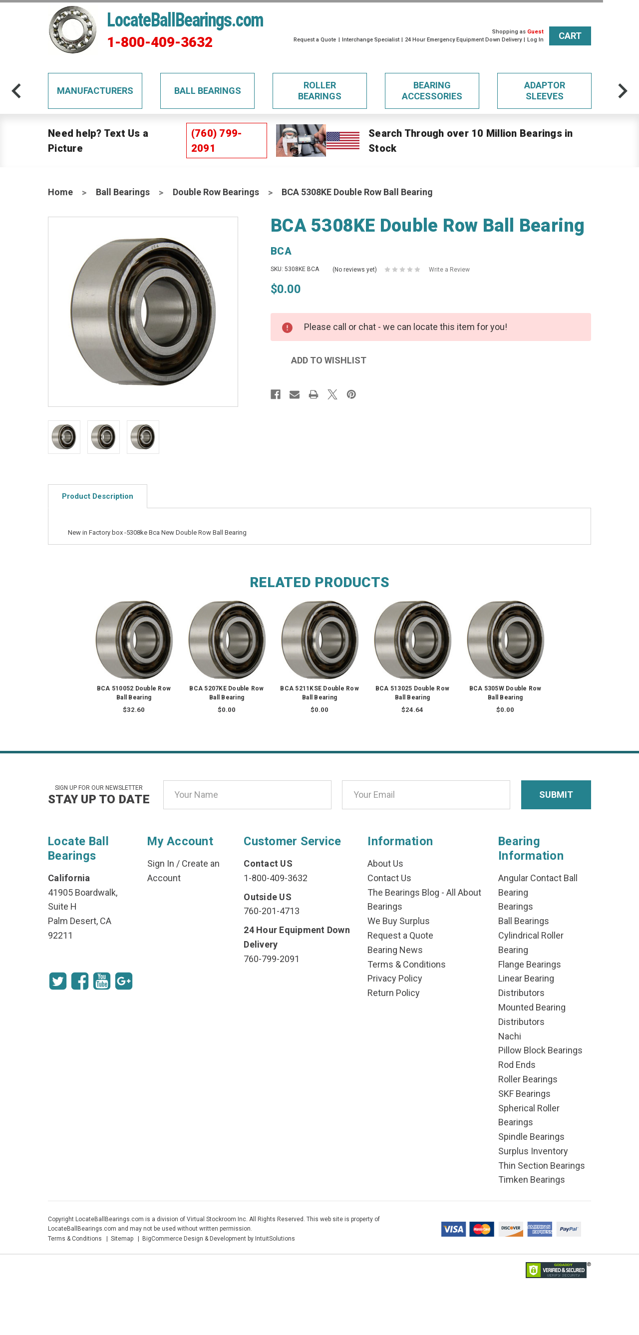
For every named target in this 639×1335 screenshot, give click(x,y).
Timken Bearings (531, 1179)
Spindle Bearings (531, 1136)
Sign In (160, 863)
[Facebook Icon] (80, 981)
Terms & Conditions (406, 964)
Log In (535, 39)
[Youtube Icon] (102, 981)
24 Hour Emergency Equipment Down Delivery (463, 39)
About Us (385, 863)
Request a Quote (315, 39)
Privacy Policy (394, 978)
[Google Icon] (124, 981)
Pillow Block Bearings (540, 1050)
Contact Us (389, 878)
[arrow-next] (623, 91)
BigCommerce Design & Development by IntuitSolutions (218, 1238)
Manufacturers (95, 90)
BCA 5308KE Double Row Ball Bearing (357, 192)
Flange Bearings (529, 964)
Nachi (509, 1036)
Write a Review (449, 269)
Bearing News (395, 950)
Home (60, 192)
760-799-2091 (272, 959)
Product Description (97, 496)
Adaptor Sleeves (544, 90)
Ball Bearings (207, 90)
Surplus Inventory (533, 1151)
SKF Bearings (524, 1093)
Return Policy (393, 993)
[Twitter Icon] (58, 981)
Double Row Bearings (216, 192)
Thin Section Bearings (541, 1165)
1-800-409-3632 (160, 42)
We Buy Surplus (398, 921)
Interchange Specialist (370, 39)
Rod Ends (517, 1064)
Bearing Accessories (432, 90)
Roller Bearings (319, 90)
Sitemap (122, 1238)
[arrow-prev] (16, 91)
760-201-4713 (272, 911)
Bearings (515, 906)
